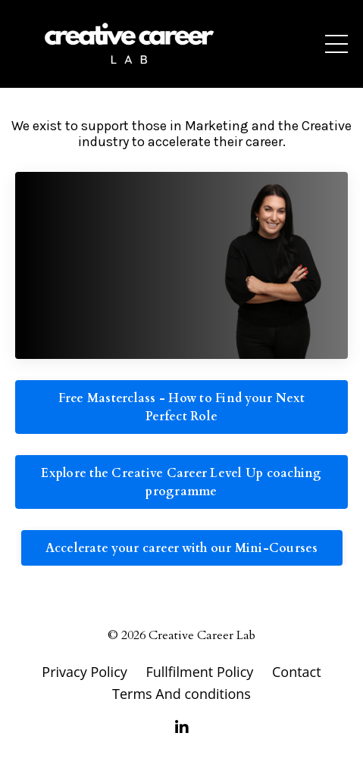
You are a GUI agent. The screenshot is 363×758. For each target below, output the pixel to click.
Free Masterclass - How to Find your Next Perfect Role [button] (181, 407)
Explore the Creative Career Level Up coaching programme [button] (181, 482)
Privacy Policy (84, 672)
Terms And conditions (181, 694)
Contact (296, 672)
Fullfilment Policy (201, 672)
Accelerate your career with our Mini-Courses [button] (181, 548)
